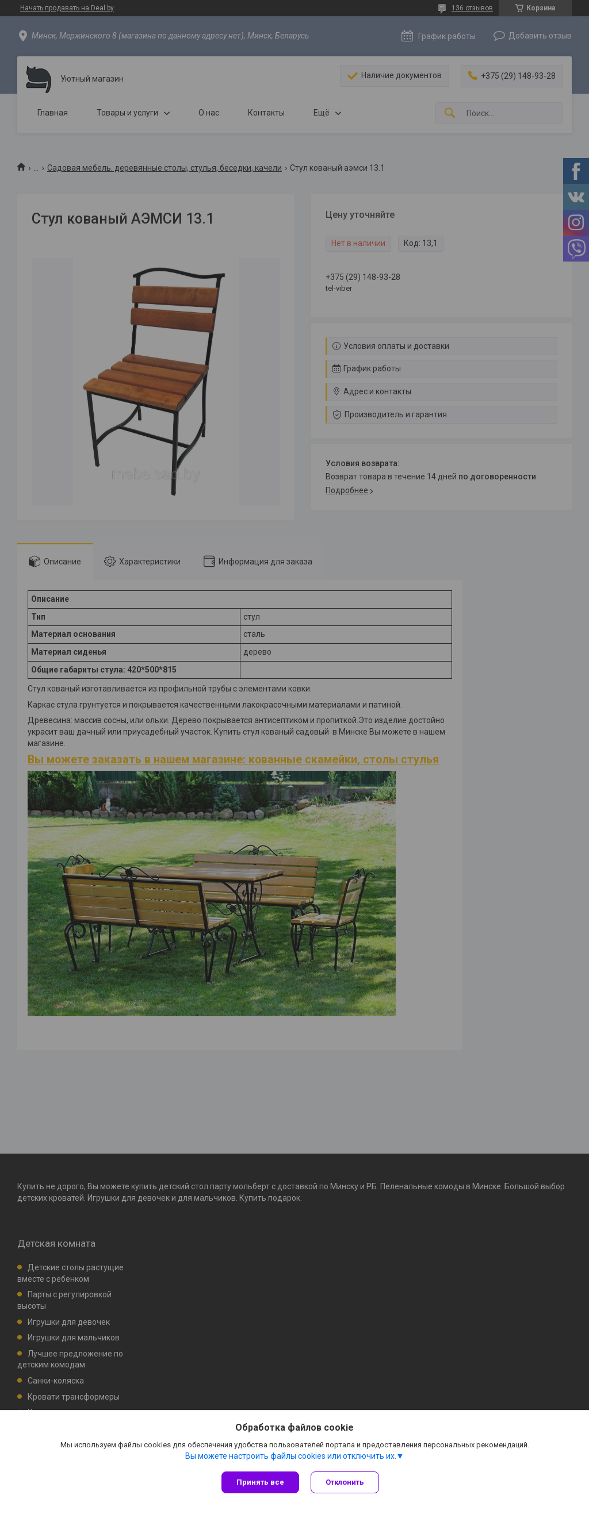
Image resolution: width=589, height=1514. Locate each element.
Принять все (260, 1482)
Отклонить (345, 1482)
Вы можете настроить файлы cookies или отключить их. (290, 1456)
